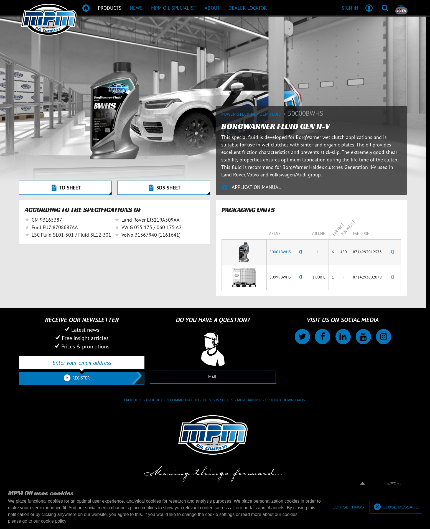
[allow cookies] (396, 507)
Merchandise (249, 400)
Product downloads (285, 400)
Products (133, 400)
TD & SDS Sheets (218, 400)
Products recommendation (172, 400)
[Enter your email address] (81, 362)
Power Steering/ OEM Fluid (254, 114)
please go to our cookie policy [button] (37, 521)
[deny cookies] (348, 507)
